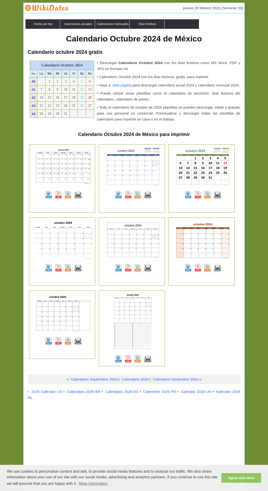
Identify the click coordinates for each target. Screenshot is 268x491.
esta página (122, 85)
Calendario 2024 (135, 379)
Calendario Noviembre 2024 (175, 379)
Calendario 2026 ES (121, 392)
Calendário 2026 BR (83, 392)
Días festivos (147, 24)
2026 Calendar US (46, 392)
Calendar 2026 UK (196, 392)
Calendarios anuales (78, 24)
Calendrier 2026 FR (160, 392)
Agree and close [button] (241, 478)
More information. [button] (94, 483)
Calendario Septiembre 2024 (94, 379)
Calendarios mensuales (113, 24)
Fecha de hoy (43, 24)
